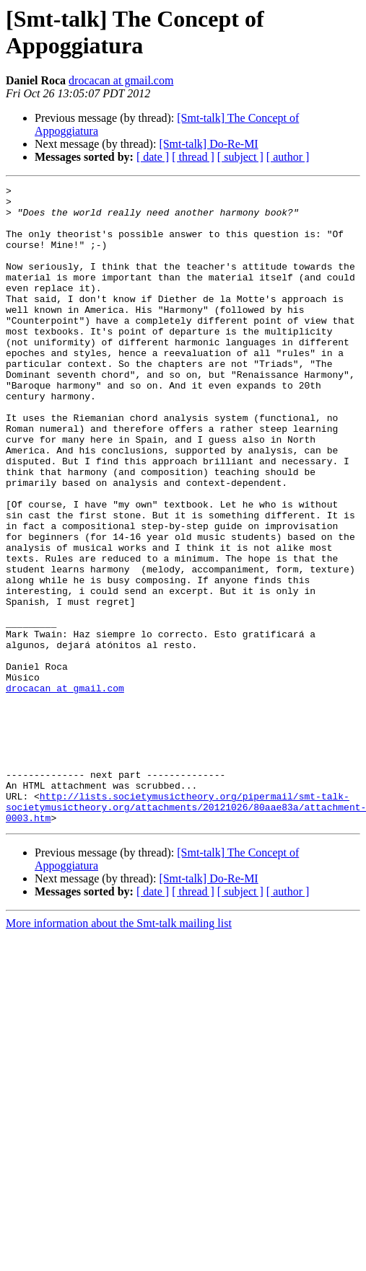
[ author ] (288, 157)
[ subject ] (240, 157)
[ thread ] (193, 157)
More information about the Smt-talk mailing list (119, 1051)
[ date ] (152, 157)
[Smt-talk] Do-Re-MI (208, 144)
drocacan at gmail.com (121, 80)
